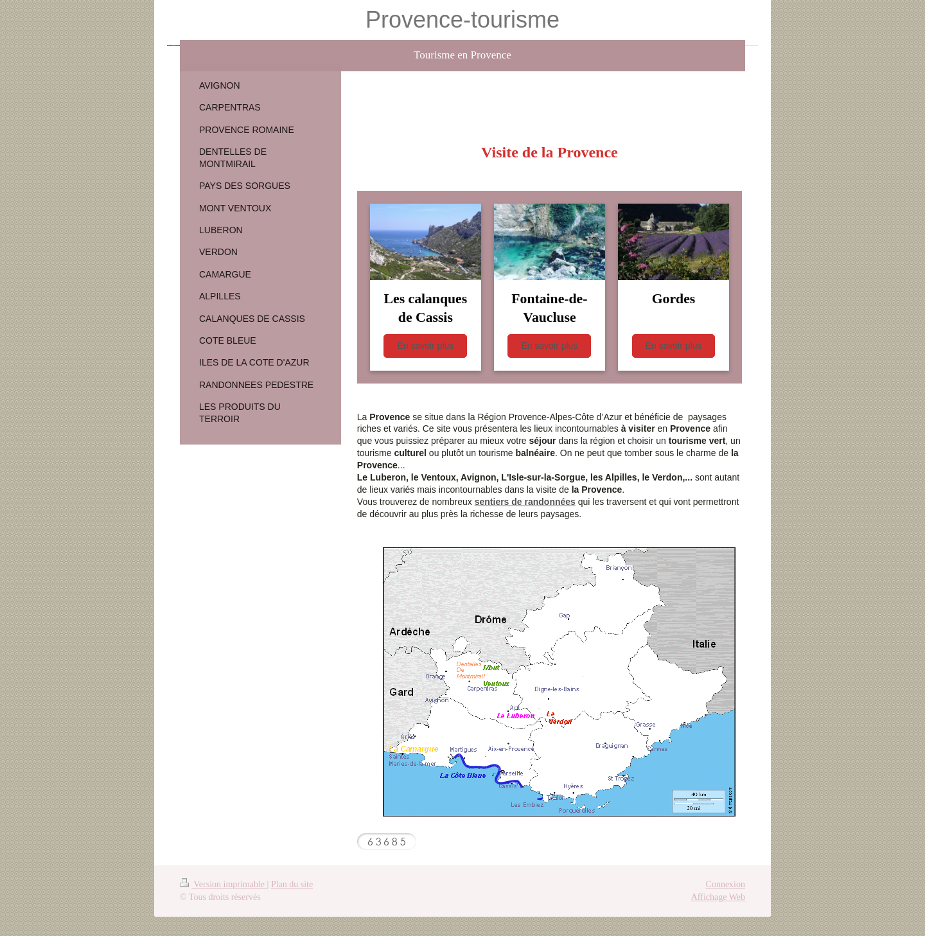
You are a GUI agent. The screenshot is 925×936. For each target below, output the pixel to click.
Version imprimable (223, 884)
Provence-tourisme (462, 19)
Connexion (725, 884)
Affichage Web (718, 897)
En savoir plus (425, 345)
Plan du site (292, 884)
